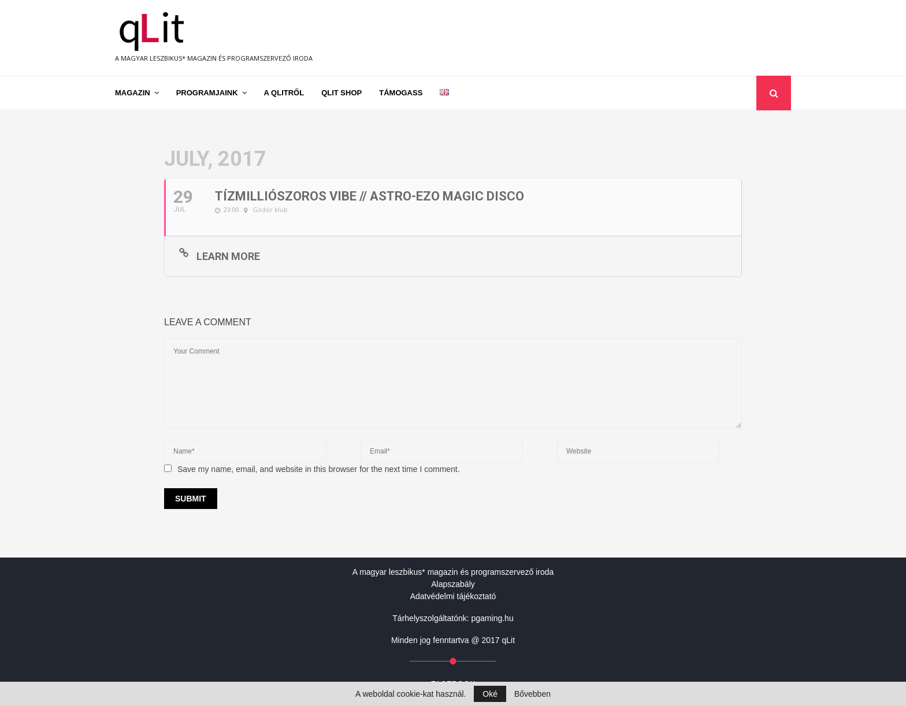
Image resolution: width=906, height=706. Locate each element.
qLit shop (341, 92)
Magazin (132, 92)
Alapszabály (453, 584)
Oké (489, 693)
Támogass (400, 92)
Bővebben (532, 694)
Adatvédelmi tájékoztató (453, 596)
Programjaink (207, 92)
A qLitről (284, 92)
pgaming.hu (492, 618)
